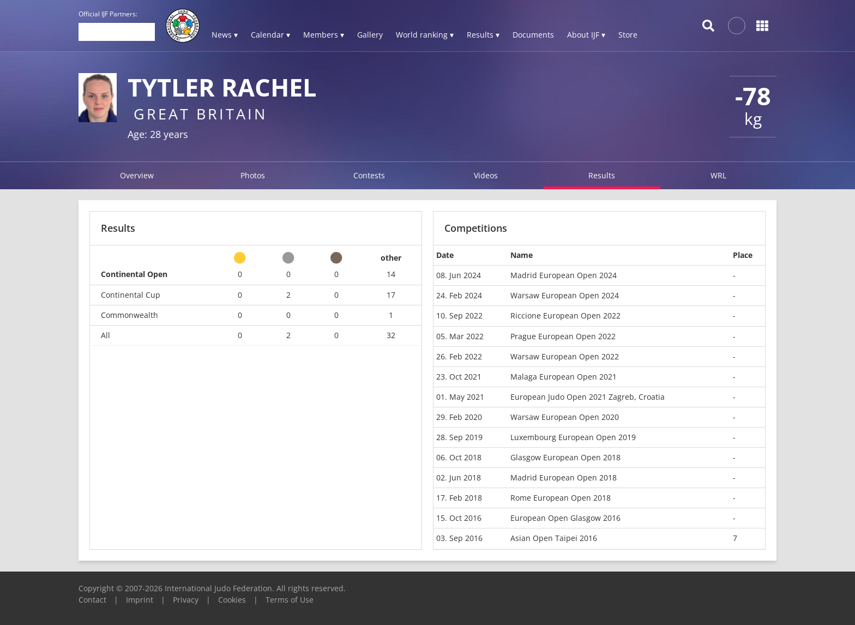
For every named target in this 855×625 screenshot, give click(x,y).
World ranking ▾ (425, 34)
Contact (92, 599)
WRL (718, 175)
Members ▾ (323, 34)
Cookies (232, 599)
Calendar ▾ (270, 34)
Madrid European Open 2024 (563, 275)
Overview (137, 175)
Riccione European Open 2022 (565, 315)
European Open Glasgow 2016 (565, 518)
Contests (369, 175)
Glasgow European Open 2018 (565, 457)
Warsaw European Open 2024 (564, 295)
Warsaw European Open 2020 (564, 417)
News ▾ (225, 34)
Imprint (139, 599)
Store (627, 34)
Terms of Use (290, 599)
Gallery (370, 34)
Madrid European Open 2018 (563, 477)
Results (601, 175)
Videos (486, 175)
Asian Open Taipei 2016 (553, 538)
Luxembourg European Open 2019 (573, 437)
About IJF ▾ (586, 34)
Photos (252, 175)
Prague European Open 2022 (563, 336)
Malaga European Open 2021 (563, 376)
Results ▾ (483, 34)
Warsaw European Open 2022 (564, 356)
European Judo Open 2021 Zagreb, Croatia (587, 397)
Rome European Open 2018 (560, 497)
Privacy (185, 599)
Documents (533, 34)
